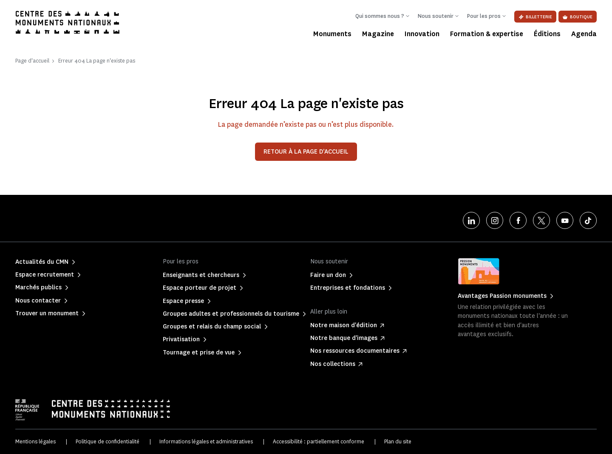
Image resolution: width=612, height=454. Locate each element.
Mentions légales (35, 441)
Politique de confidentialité (107, 441)
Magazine (378, 33)
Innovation (422, 33)
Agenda (584, 33)
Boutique (577, 17)
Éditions (547, 33)
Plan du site (397, 441)
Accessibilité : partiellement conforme (318, 441)
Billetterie (535, 17)
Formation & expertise (486, 33)
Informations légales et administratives (206, 441)
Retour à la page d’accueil (306, 152)
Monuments (332, 33)
